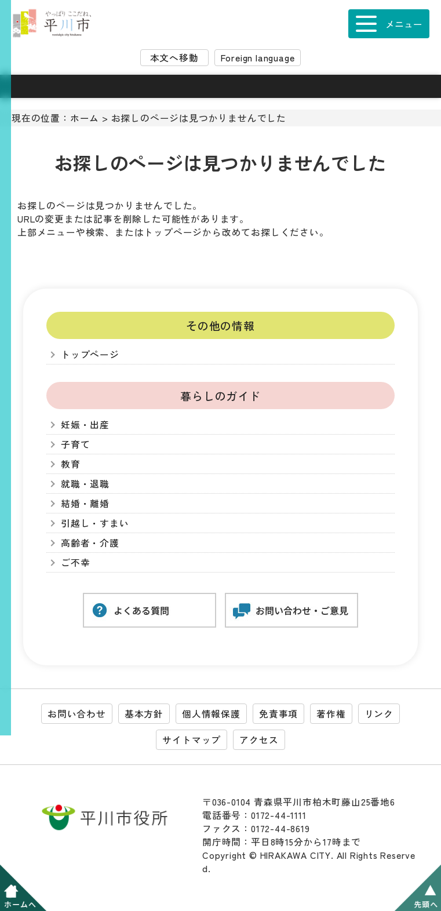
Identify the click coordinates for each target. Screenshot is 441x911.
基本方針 (144, 713)
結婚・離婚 (85, 503)
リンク (379, 713)
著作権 (330, 713)
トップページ (90, 354)
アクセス (258, 739)
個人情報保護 (211, 713)
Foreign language (258, 57)
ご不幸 (75, 562)
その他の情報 (220, 325)
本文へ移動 (174, 57)
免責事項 (278, 713)
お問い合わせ (77, 713)
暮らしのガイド (220, 395)
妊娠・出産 (85, 424)
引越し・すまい (95, 523)
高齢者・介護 (90, 542)
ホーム (84, 118)
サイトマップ (191, 739)
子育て (75, 444)
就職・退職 (85, 483)
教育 (71, 464)
